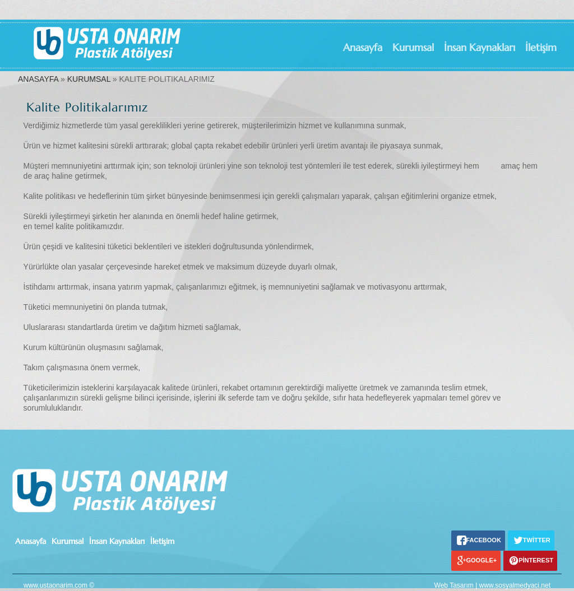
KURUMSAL (88, 79)
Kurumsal (413, 47)
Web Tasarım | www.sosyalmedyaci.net (492, 585)
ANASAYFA (38, 79)
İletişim (541, 47)
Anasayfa (362, 47)
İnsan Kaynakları (479, 47)
